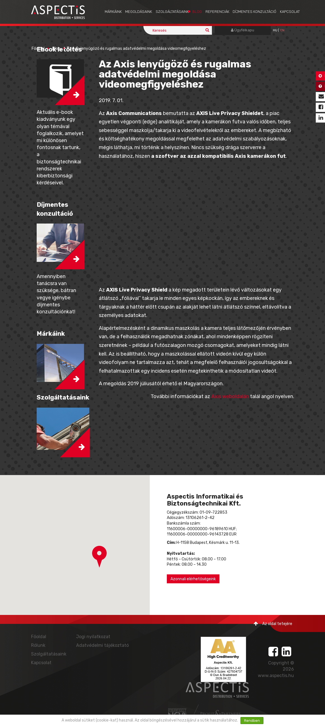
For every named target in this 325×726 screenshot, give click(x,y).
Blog (197, 12)
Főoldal (38, 48)
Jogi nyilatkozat (93, 636)
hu (275, 30)
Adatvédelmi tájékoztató (102, 645)
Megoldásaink (138, 12)
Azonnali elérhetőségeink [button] (193, 579)
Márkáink (113, 12)
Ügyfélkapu (242, 30)
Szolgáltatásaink (172, 12)
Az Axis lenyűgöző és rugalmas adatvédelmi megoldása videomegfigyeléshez (136, 48)
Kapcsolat (290, 12)
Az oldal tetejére (273, 623)
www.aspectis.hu (276, 675)
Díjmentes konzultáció (254, 12)
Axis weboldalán (230, 396)
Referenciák (217, 12)
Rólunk (38, 645)
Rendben (252, 720)
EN (282, 30)
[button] (99, 557)
